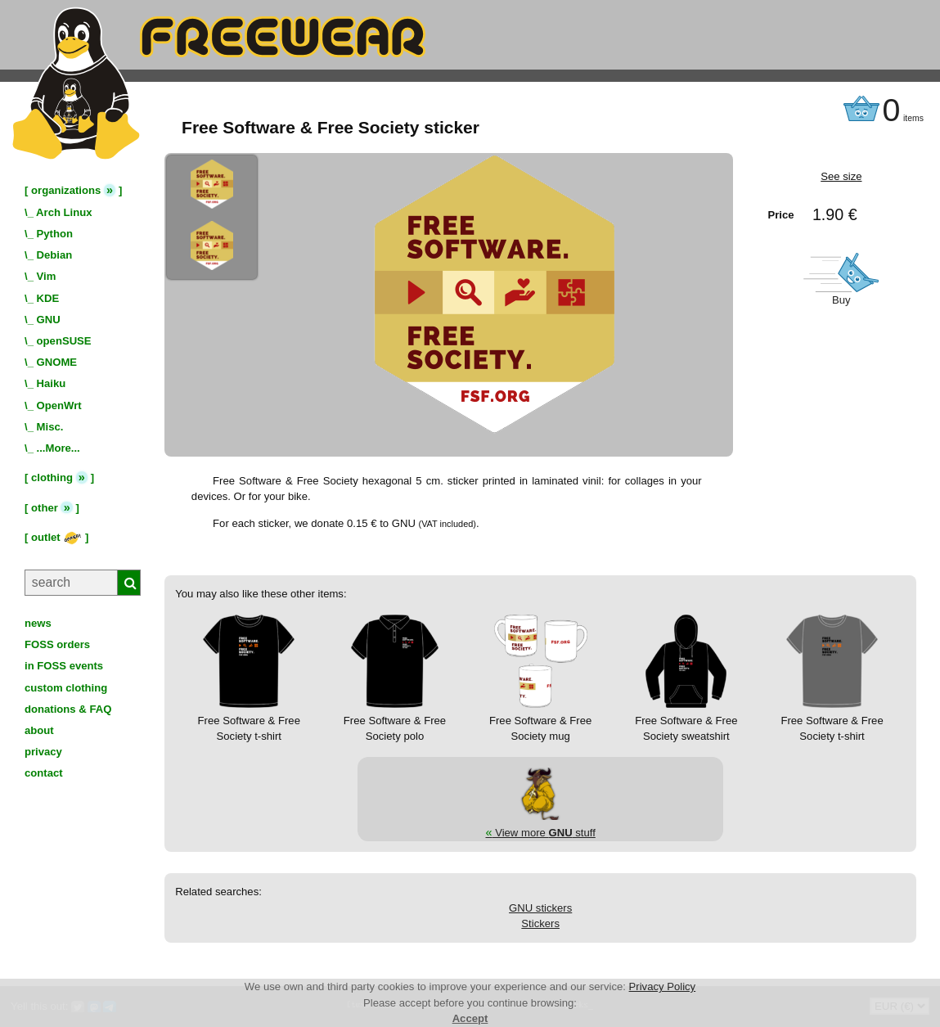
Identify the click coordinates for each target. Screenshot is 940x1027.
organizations (66, 190)
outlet (56, 537)
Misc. (50, 427)
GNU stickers (540, 908)
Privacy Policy (662, 986)
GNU (49, 319)
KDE (48, 298)
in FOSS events (64, 666)
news (38, 623)
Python (55, 233)
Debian (55, 255)
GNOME (57, 362)
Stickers (540, 923)
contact (44, 773)
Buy (841, 300)
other (44, 508)
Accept (470, 1018)
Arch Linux (64, 212)
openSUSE (64, 341)
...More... (58, 448)
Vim (46, 276)
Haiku (51, 383)
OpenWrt (59, 405)
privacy (43, 751)
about (39, 730)
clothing (52, 477)
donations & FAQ (68, 709)
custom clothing (66, 688)
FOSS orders (57, 644)
